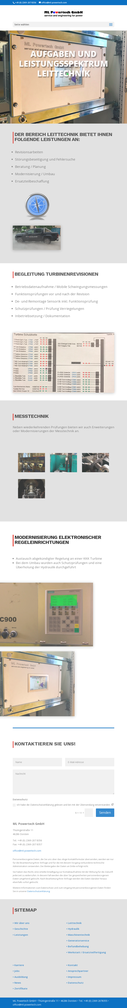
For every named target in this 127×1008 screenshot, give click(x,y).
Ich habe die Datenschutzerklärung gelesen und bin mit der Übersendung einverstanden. (63, 804)
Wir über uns (21, 923)
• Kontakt (72, 965)
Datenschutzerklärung (38, 891)
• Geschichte (20, 928)
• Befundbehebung (77, 946)
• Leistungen (20, 934)
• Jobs (16, 971)
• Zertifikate (20, 988)
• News (17, 982)
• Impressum (73, 976)
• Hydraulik (72, 928)
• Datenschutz (75, 982)
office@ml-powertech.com (27, 850)
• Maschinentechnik (78, 934)
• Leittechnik (74, 923)
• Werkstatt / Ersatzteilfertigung (86, 952)
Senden (105, 812)
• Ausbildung (20, 976)
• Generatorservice (77, 940)
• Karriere (18, 965)
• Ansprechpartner (77, 971)
